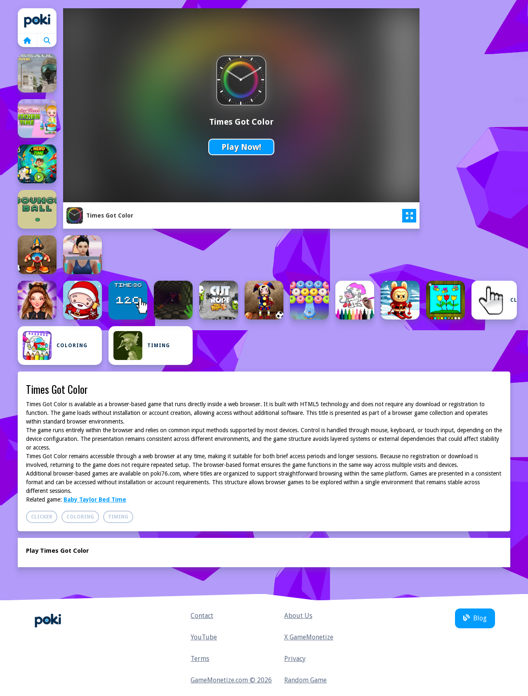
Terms (200, 659)
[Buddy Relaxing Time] (37, 254)
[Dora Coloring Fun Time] (354, 300)
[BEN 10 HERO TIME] (37, 163)
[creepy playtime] (173, 300)
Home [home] (37, 20)
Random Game (305, 680)
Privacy (295, 659)
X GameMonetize (308, 637)
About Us (298, 616)
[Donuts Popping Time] (309, 300)
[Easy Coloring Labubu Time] (400, 300)
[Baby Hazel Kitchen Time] (37, 118)
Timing (141, 345)
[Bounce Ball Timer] (37, 209)
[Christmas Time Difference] (82, 300)
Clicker (496, 300)
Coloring (55, 345)
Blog (475, 618)
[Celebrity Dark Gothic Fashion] (37, 300)
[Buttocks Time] (82, 254)
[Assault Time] (37, 73)
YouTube (204, 637)
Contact (202, 616)
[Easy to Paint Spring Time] (445, 300)
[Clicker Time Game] (127, 300)
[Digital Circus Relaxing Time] (264, 300)
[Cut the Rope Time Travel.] (218, 300)
